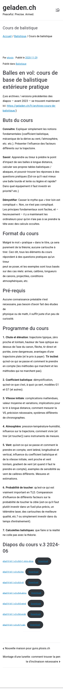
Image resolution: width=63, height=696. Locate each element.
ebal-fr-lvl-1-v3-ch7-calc (14, 624)
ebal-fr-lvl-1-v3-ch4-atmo (15, 593)
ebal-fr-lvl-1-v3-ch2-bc (13, 572)
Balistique (21, 63)
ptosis (10, 57)
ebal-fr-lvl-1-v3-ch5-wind (14, 603)
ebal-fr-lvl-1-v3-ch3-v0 (13, 582)
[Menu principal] (57, 10)
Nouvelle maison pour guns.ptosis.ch (27, 648)
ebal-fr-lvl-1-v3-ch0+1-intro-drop (18, 561)
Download (43, 561)
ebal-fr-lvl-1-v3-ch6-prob (14, 614)
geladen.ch (19, 8)
